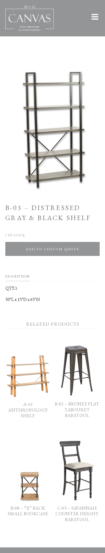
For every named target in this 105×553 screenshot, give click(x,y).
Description (17, 276)
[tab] (17, 277)
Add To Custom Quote (52, 249)
